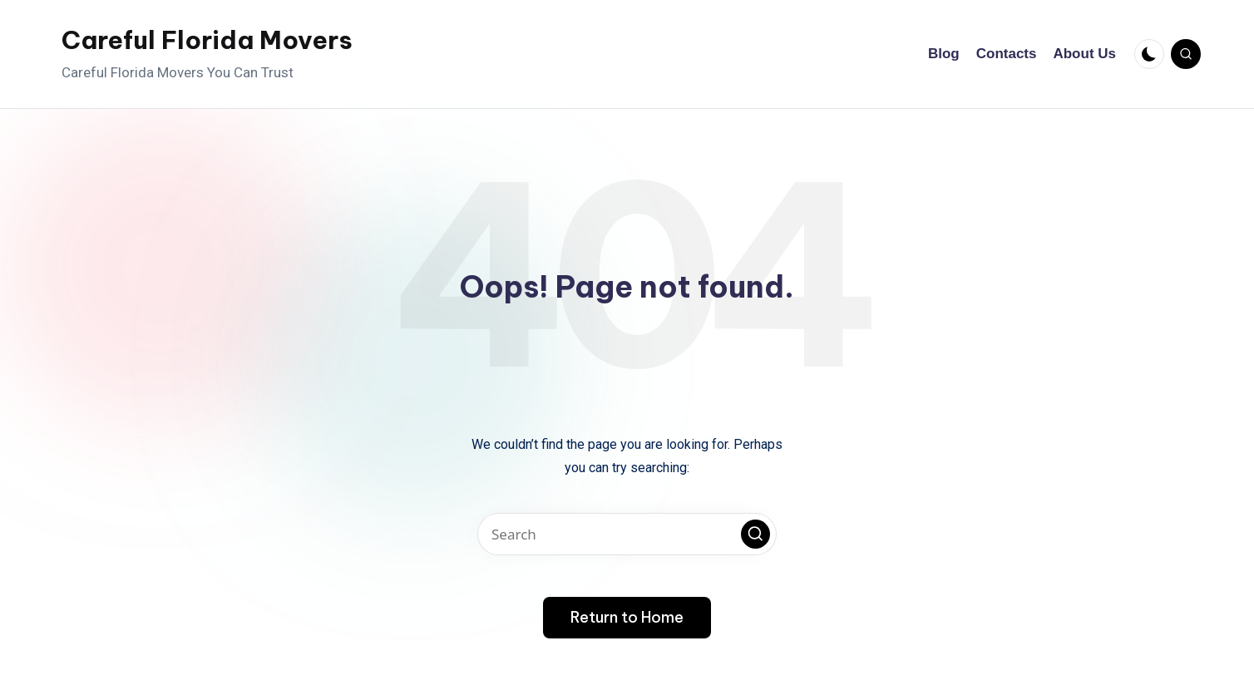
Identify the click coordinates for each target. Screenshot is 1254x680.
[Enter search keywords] (627, 534)
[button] (755, 534)
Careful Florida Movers (207, 40)
